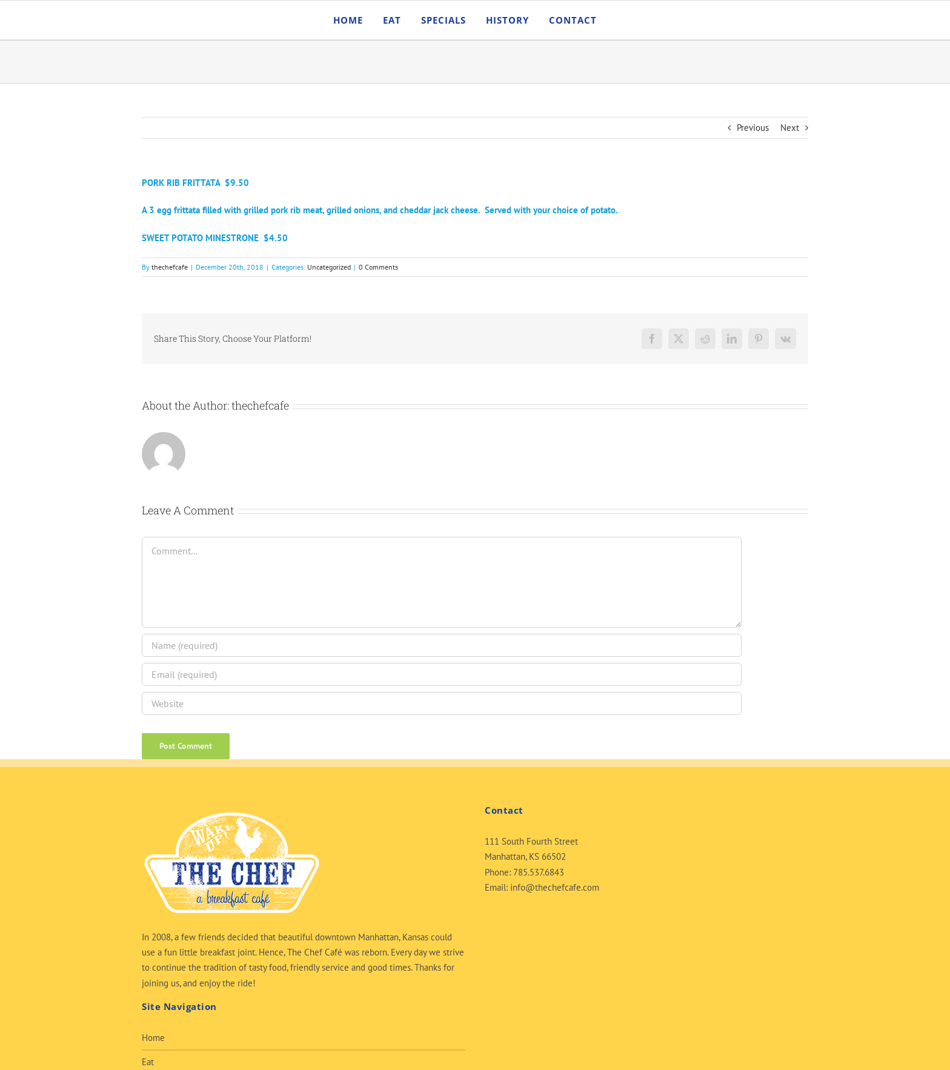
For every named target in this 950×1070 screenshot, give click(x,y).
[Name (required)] (442, 645)
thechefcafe (169, 266)
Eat (148, 1062)
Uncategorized (329, 266)
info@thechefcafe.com (554, 887)
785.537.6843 (538, 872)
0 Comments (378, 266)
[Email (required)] (442, 674)
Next (789, 127)
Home (153, 1037)
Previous (753, 127)
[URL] (442, 703)
